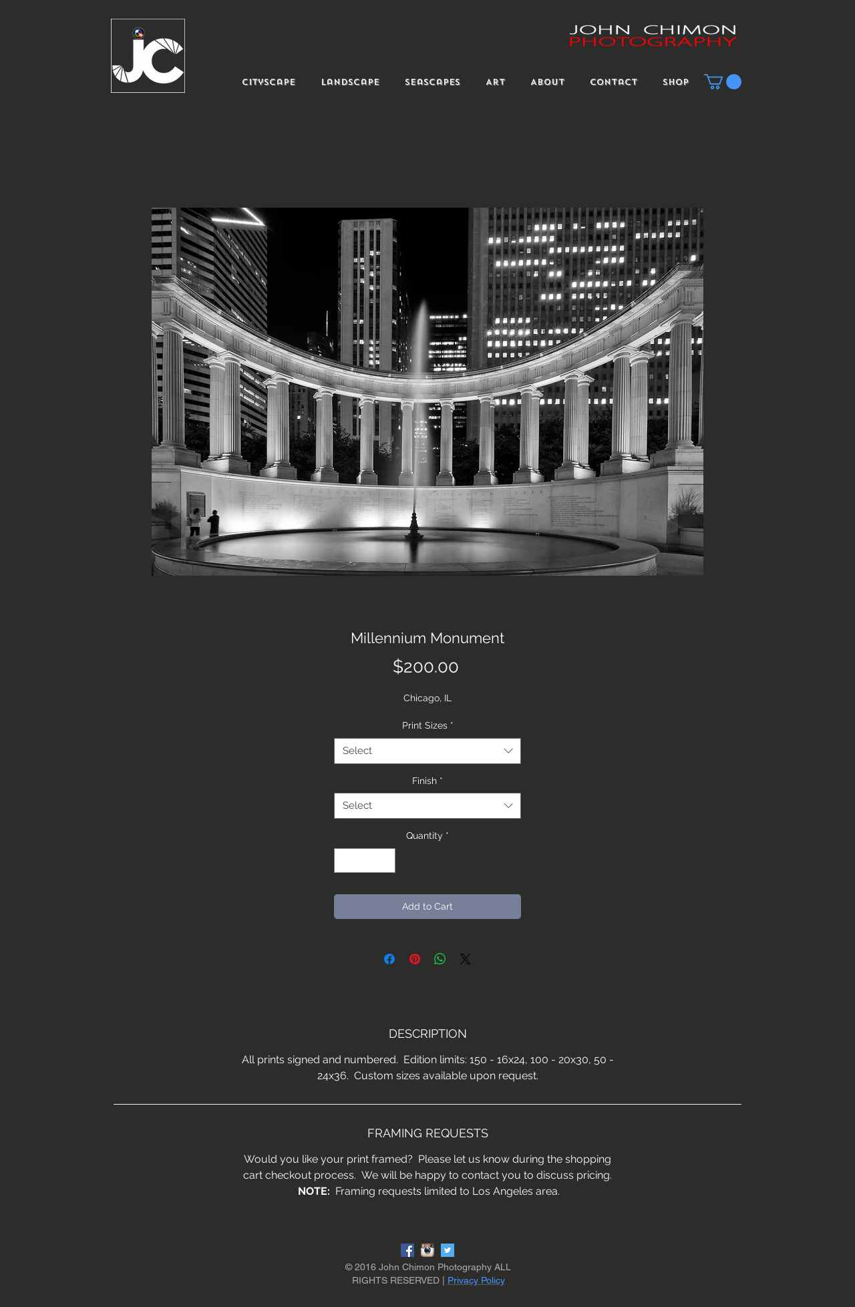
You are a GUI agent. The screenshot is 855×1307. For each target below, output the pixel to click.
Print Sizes (428, 725)
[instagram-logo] (427, 1250)
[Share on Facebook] (389, 959)
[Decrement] (344, 860)
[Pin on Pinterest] (415, 959)
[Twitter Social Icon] (447, 1250)
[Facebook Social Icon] (407, 1250)
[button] (722, 81)
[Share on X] (466, 959)
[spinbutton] (365, 860)
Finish (427, 780)
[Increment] (385, 860)
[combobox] (427, 751)
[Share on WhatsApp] (440, 959)
